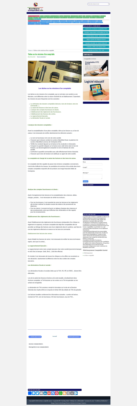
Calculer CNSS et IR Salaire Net (96, 46)
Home (30, 50)
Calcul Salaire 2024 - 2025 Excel (96, 36)
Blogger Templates (81, 403)
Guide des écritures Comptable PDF (96, 29)
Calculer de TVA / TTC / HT (96, 50)
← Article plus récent (35, 336)
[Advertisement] (8, 26)
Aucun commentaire (41, 57)
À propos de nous (89, 400)
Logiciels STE (56, 400)
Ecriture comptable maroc (45, 400)
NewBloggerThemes (65, 403)
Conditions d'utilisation (101, 400)
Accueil (55, 336)
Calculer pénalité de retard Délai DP (96, 43)
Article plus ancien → (74, 336)
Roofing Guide (65, 400)
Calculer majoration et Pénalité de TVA (96, 32)
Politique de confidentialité (77, 400)
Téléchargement (88, 253)
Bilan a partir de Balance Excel (96, 39)
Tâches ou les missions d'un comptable (41, 54)
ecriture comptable (89, 255)
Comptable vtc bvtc (90, 59)
